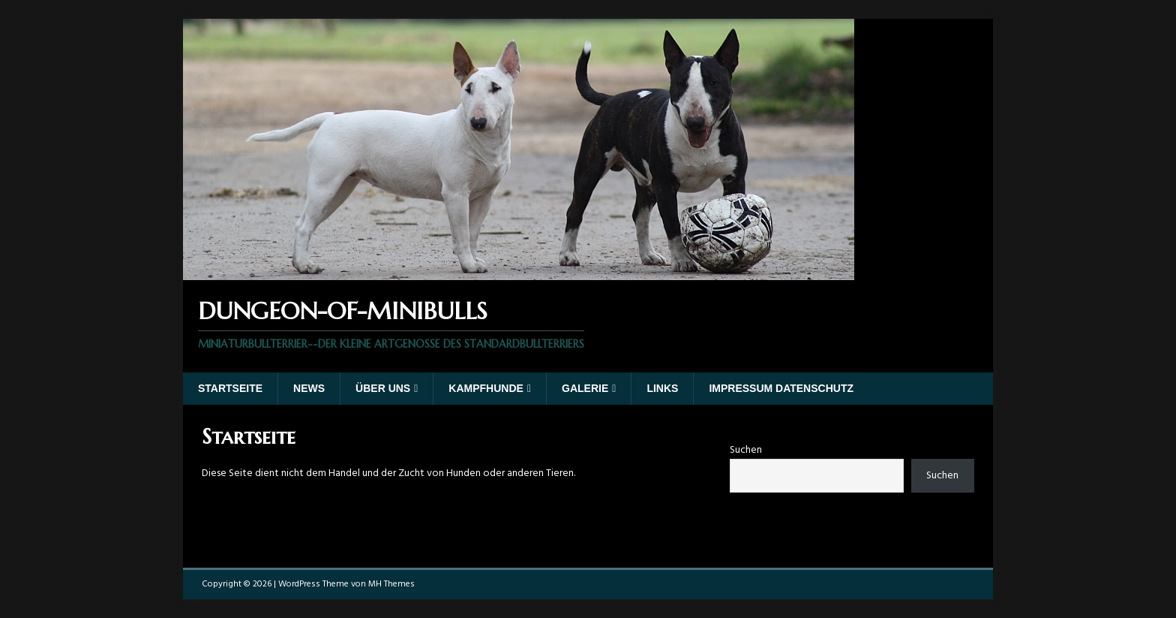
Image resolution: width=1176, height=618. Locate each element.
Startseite (230, 388)
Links (662, 388)
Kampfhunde (486, 388)
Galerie (585, 388)
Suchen (746, 450)
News (309, 388)
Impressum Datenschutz (781, 388)
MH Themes (391, 584)
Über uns (383, 388)
